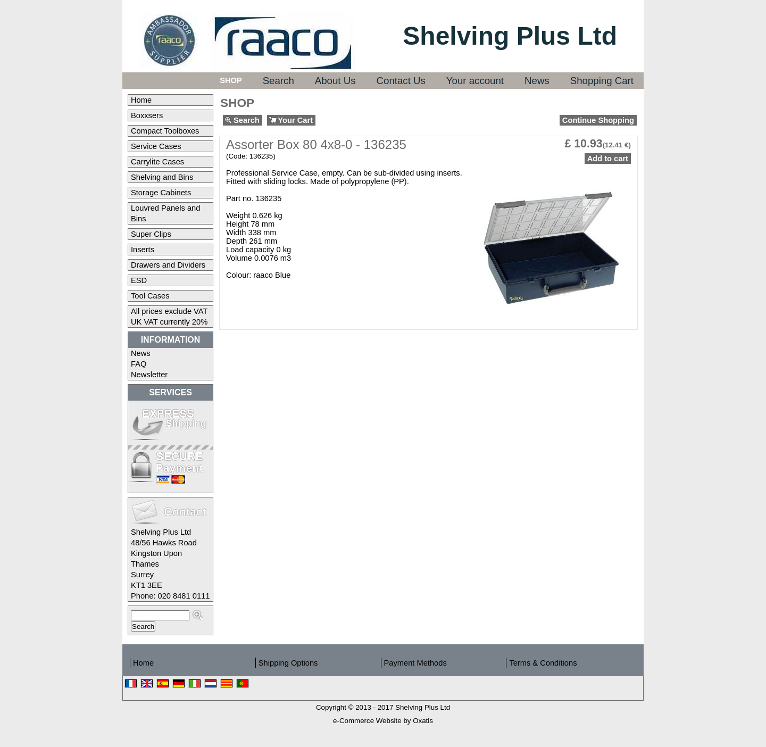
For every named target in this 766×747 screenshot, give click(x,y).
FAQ (138, 364)
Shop (231, 80)
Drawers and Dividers (168, 265)
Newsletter (149, 374)
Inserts (142, 249)
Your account (475, 80)
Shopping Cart (602, 80)
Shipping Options (288, 663)
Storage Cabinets (161, 192)
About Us (335, 80)
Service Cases (156, 146)
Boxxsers (147, 115)
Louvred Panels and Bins (165, 213)
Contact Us (401, 80)
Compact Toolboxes (165, 131)
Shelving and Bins (162, 177)
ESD (139, 280)
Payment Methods (415, 663)
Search (278, 80)
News (536, 80)
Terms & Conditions (543, 663)
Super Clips (151, 234)
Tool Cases (150, 296)
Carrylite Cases (157, 161)
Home (141, 100)
